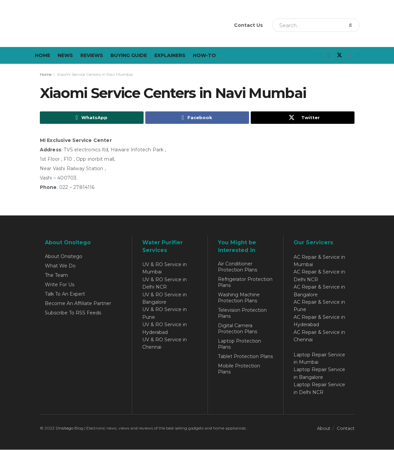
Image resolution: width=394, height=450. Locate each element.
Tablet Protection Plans (245, 356)
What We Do (60, 266)
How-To (204, 55)
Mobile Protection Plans (239, 369)
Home (42, 55)
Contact (345, 428)
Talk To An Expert (65, 294)
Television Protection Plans (242, 313)
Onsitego (64, 428)
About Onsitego (63, 256)
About (323, 428)
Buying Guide (128, 55)
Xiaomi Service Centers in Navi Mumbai (95, 74)
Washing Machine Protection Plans (239, 298)
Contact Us (248, 25)
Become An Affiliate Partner (78, 303)
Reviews (91, 55)
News (65, 55)
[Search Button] (353, 25)
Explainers (169, 55)
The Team (56, 275)
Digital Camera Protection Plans (237, 328)
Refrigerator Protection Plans (245, 282)
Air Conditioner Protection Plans (237, 267)
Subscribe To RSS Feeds (73, 313)
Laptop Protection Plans (239, 344)
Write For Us (59, 285)
